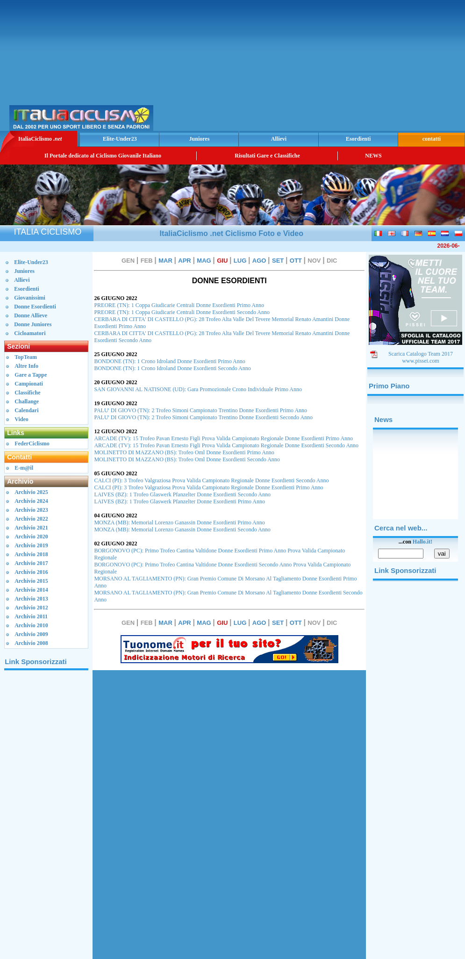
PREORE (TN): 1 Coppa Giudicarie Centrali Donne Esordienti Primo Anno (179, 305)
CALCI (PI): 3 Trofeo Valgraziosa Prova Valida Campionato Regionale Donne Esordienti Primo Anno (208, 487)
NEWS (373, 155)
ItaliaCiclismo (40, 139)
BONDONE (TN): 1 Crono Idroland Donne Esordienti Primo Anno (169, 361)
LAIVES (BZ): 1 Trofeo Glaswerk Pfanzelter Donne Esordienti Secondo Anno (182, 494)
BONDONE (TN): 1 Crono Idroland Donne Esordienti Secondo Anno (172, 368)
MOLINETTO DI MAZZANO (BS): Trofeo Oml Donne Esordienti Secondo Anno (186, 459)
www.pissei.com (420, 361)
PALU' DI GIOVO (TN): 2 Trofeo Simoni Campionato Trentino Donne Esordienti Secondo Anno (203, 417)
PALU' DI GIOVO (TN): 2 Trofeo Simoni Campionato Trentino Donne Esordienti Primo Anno (200, 410)
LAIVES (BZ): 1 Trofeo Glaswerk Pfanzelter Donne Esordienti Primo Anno (179, 501)
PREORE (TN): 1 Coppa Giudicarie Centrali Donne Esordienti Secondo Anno (182, 312)
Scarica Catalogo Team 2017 (420, 354)
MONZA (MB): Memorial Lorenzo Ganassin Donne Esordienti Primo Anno (179, 522)
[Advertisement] (353, 65)
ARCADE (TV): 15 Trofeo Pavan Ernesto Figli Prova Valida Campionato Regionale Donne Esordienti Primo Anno (223, 438)
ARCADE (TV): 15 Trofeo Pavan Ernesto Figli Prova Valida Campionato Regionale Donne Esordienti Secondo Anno (226, 445)
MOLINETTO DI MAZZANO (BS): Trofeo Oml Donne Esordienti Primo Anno (184, 452)
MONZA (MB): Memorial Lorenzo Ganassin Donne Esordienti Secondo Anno (182, 529)
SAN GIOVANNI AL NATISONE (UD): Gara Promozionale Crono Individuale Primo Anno (198, 389)
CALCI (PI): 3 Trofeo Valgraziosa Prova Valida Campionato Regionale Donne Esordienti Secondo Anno (211, 480)
